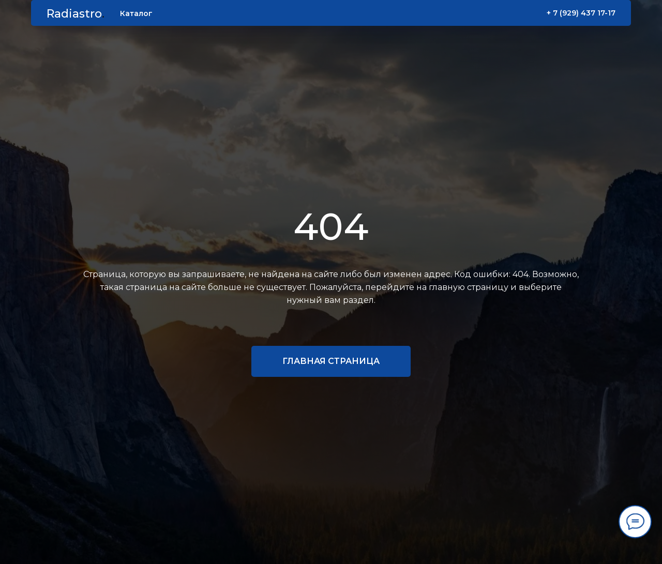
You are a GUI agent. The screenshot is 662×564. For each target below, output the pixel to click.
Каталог (136, 13)
